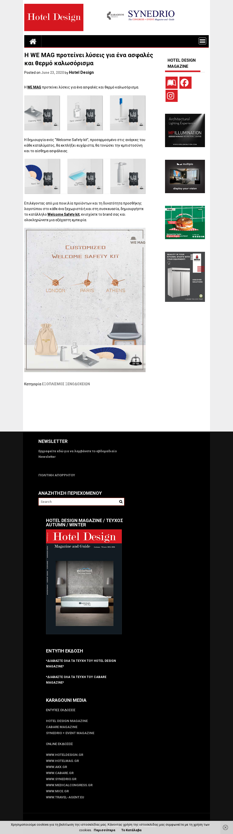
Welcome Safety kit (64, 214)
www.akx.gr (56, 767)
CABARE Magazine (61, 727)
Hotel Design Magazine (67, 721)
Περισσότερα (104, 830)
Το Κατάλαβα (131, 830)
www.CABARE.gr (60, 773)
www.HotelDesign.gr (64, 755)
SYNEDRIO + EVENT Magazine (70, 733)
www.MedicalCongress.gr (69, 785)
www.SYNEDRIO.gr (61, 779)
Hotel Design (81, 72)
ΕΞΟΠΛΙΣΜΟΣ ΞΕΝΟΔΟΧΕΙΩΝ (66, 384)
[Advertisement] (116, 412)
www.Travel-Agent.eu (65, 797)
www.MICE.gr (57, 791)
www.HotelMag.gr (62, 761)
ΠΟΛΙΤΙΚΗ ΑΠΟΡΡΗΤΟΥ (56, 475)
